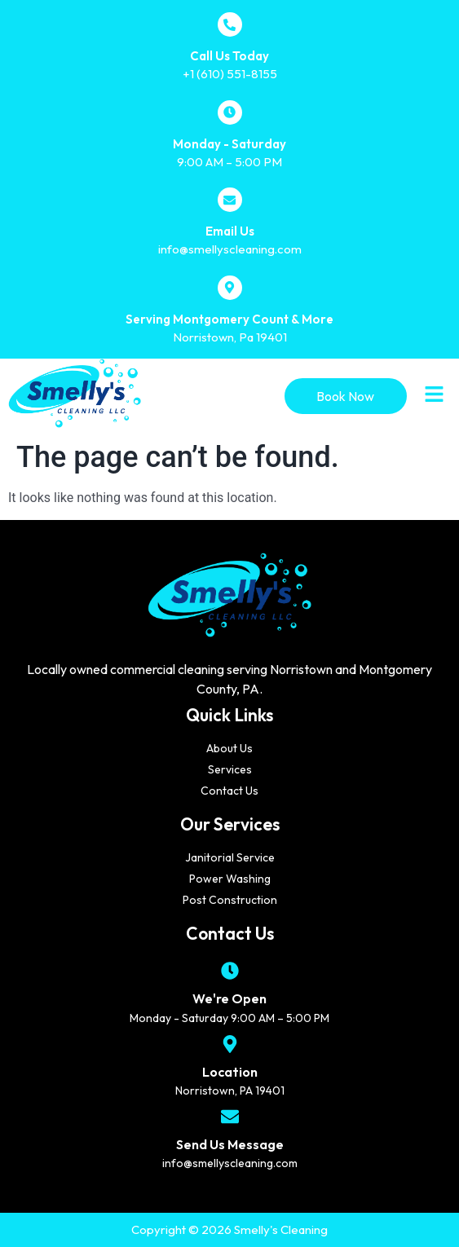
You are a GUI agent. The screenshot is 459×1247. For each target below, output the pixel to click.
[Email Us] (230, 199)
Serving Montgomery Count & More (229, 319)
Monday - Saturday (229, 144)
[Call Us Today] (230, 24)
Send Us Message (230, 1144)
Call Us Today (229, 56)
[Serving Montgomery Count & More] (230, 287)
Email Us (229, 231)
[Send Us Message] (230, 1117)
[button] (434, 396)
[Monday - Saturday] (230, 112)
